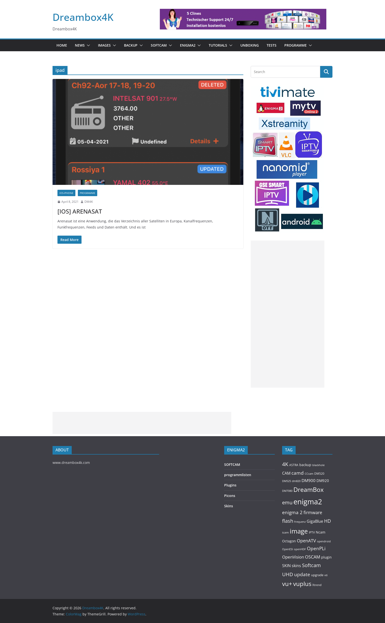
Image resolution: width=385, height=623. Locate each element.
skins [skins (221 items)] (296, 565)
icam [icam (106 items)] (285, 532)
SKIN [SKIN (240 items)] (286, 565)
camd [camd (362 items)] (297, 473)
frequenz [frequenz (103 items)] (300, 521)
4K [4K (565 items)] (285, 464)
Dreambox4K (83, 17)
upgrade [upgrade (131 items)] (317, 575)
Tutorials (218, 45)
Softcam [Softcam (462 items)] (311, 565)
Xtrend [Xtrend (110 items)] (316, 585)
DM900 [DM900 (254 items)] (309, 480)
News (80, 45)
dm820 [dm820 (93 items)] (296, 481)
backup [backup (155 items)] (305, 464)
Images (104, 45)
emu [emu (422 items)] (287, 502)
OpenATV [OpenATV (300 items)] (306, 541)
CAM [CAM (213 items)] (286, 473)
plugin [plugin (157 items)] (326, 557)
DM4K (88, 202)
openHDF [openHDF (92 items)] (300, 549)
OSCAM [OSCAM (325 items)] (312, 557)
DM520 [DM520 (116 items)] (319, 473)
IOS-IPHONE (66, 193)
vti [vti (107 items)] (326, 575)
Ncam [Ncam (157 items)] (320, 532)
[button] (87, 45)
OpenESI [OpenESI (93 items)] (287, 549)
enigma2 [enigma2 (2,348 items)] (307, 502)
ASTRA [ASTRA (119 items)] (293, 465)
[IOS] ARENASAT (79, 211)
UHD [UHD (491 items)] (287, 574)
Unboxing (249, 45)
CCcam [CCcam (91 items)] (309, 473)
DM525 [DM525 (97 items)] (286, 481)
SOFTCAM (159, 45)
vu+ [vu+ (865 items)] (287, 584)
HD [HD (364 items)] (327, 521)
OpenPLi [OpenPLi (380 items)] (316, 548)
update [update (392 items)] (302, 574)
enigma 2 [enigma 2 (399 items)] (292, 512)
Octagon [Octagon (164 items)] (289, 541)
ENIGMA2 (187, 45)
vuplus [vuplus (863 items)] (302, 584)
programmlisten (237, 474)
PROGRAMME (295, 45)
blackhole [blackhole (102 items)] (318, 465)
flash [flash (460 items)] (287, 521)
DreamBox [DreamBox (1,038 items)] (308, 489)
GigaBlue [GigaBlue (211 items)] (315, 521)
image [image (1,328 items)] (299, 531)
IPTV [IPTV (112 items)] (312, 532)
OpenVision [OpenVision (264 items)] (293, 557)
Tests (271, 45)
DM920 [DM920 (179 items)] (322, 480)
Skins (228, 506)
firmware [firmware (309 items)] (312, 512)
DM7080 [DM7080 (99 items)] (287, 491)
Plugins (230, 485)
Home (61, 45)
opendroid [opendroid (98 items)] (324, 541)
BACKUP (131, 45)
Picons (229, 495)
